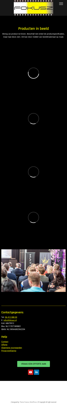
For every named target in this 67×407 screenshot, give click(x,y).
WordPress (33, 402)
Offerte (4, 344)
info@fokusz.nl (10, 320)
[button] (4, 270)
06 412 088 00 (11, 317)
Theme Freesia (24, 402)
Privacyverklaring (8, 351)
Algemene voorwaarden (11, 348)
